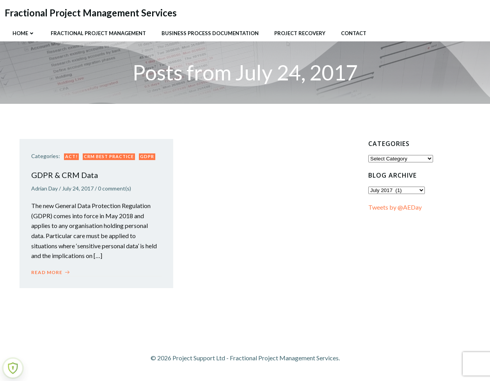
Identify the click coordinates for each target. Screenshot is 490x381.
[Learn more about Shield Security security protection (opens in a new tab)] (13, 368)
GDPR (147, 156)
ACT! (71, 156)
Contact (353, 33)
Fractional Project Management (98, 33)
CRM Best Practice (109, 156)
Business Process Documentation (210, 33)
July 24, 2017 (78, 188)
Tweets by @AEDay (395, 207)
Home (23, 33)
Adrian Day (44, 188)
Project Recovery (299, 33)
